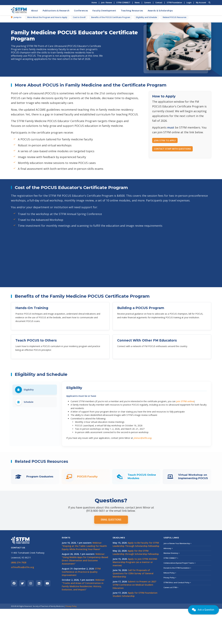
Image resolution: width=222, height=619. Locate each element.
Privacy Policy (71, 616)
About (34, 10)
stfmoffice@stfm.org (22, 577)
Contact (158, 2)
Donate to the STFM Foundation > (177, 578)
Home (94, 2)
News (137, 2)
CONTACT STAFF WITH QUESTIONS (172, 158)
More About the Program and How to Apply (47, 81)
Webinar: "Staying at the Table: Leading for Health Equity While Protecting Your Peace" (84, 556)
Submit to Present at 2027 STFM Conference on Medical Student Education (134, 595)
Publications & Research (56, 10)
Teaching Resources (132, 10)
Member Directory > (172, 563)
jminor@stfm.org (142, 448)
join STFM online (185, 411)
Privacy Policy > (170, 588)
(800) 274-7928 (18, 572)
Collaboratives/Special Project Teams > (180, 573)
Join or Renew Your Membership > (177, 554)
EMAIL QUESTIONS (111, 529)
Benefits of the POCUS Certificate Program (110, 81)
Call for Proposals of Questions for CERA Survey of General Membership (133, 583)
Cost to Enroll (79, 81)
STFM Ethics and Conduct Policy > (177, 593)
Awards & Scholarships (160, 10)
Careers (147, 2)
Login (189, 2)
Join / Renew (106, 2)
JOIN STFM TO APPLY (165, 150)
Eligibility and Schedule (146, 81)
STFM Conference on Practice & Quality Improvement (81, 582)
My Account (201, 2)
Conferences (81, 10)
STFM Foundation (174, 2)
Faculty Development (104, 10)
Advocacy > (168, 558)
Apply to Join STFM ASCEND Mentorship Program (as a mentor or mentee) (135, 572)
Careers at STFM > (171, 598)
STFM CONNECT (123, 2)
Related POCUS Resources (174, 81)
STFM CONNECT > (171, 568)
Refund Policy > (170, 583)
